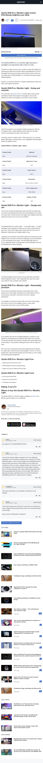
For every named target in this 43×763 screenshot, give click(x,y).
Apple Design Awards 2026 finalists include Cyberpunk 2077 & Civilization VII (26, 632)
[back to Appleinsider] (21, 2)
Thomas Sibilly (7, 20)
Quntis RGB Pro (18, 94)
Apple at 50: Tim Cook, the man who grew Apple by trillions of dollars (26, 677)
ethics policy (35, 57)
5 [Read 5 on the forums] (40, 647)
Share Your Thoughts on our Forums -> (11, 522)
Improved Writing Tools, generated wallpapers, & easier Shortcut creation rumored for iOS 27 (27, 655)
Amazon (34, 396)
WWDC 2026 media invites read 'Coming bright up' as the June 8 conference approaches (28, 666)
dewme (7, 453)
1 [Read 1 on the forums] (40, 624)
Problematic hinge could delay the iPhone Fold (27, 688)
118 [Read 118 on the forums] (40, 613)
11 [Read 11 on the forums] (40, 691)
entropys (8, 501)
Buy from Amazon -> (21, 55)
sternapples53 (9, 486)
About (37, 440)
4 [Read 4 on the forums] (40, 670)
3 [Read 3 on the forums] (40, 636)
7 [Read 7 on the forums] (40, 681)
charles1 (7, 439)
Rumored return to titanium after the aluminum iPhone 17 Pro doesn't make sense (27, 643)
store (16, 398)
